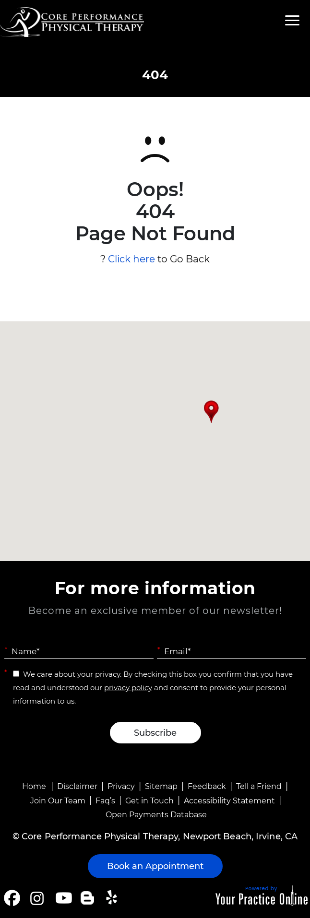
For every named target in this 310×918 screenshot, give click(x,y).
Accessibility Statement (229, 800)
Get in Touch (149, 800)
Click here (131, 259)
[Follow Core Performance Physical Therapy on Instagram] (36, 898)
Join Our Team (57, 800)
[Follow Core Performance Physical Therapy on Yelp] (113, 898)
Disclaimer (77, 786)
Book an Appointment (155, 866)
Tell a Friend (259, 786)
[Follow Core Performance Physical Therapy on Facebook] (12, 898)
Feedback (207, 786)
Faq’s (105, 800)
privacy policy (128, 687)
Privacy (121, 786)
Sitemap (161, 786)
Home (34, 786)
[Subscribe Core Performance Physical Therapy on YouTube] (62, 898)
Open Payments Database (156, 814)
